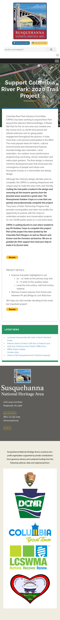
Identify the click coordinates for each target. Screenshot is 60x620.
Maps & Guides (20, 43)
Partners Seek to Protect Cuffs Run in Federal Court (28, 343)
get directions (9, 413)
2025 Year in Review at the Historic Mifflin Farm (26, 346)
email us (7, 428)
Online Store (39, 43)
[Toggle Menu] (57, 61)
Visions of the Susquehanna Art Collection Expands (28, 355)
